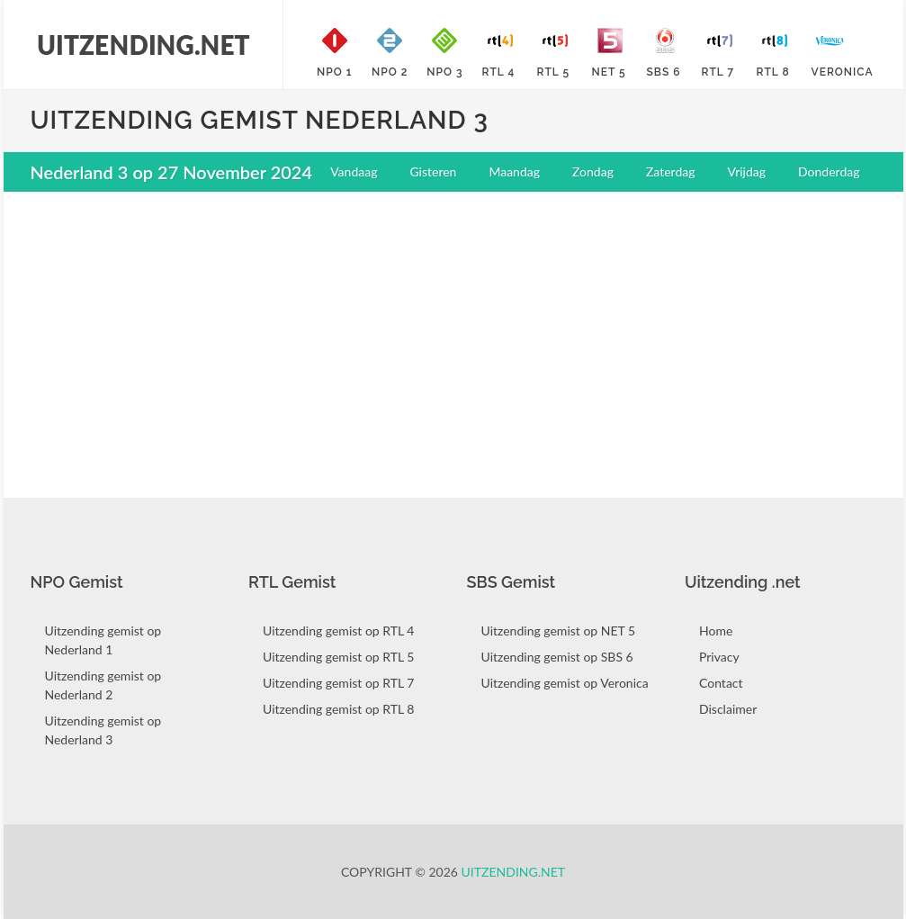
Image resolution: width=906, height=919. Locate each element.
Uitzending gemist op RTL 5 (338, 656)
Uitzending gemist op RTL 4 (338, 630)
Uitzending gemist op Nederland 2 (103, 685)
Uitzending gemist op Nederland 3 (103, 730)
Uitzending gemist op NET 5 (558, 630)
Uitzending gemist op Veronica (565, 682)
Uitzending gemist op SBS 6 (557, 656)
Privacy (719, 656)
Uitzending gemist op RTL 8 (338, 708)
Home (715, 630)
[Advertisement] (453, 336)
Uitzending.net (514, 871)
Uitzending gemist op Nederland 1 (103, 640)
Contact (721, 682)
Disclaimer (728, 708)
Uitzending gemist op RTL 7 (338, 682)
